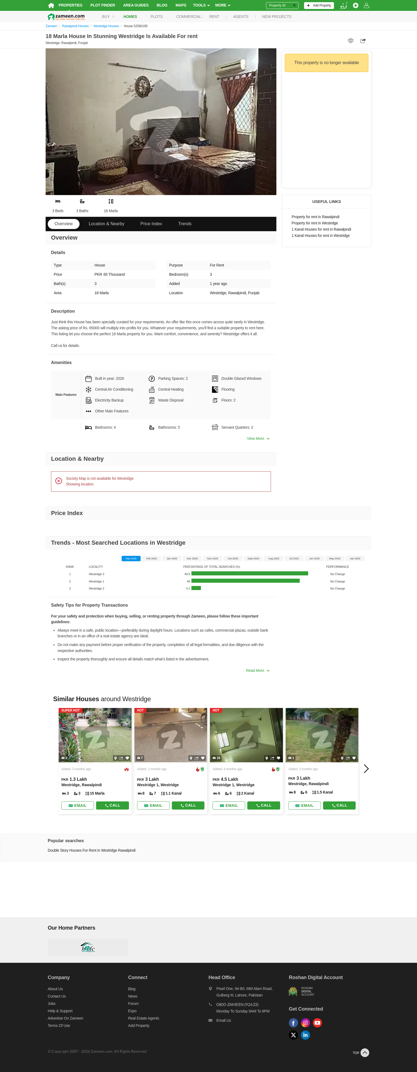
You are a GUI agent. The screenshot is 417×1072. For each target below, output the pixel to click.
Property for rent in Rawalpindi (315, 217)
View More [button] (258, 438)
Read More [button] (258, 670)
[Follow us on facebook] (296, 1028)
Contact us (55, 996)
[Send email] (75, 805)
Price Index (151, 223)
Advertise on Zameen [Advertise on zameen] (63, 1018)
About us (53, 989)
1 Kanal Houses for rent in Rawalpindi (321, 229)
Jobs (49, 1003)
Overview (64, 223)
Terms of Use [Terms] (57, 1025)
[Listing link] (93, 761)
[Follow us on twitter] (296, 1040)
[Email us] (249, 1021)
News (131, 996)
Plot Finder (101, 5)
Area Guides (134, 5)
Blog (160, 5)
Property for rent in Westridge (315, 223)
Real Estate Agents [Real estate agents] (142, 1018)
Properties (68, 5)
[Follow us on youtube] (320, 1028)
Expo (131, 1011)
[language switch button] (346, 5)
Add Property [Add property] (137, 1025)
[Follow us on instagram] (308, 1028)
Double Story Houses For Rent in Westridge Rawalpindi (89, 850)
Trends (184, 223)
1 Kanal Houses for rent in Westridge (321, 236)
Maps (178, 5)
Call (111, 805)
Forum (132, 1003)
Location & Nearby (107, 223)
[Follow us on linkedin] (308, 1040)
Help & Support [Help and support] (58, 1011)
